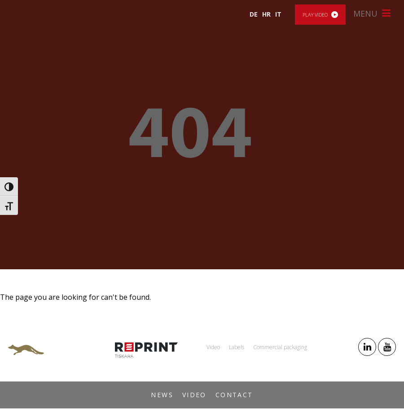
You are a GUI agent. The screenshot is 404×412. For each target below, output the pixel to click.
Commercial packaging (280, 347)
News (162, 394)
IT (278, 14)
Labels (236, 347)
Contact (234, 394)
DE (254, 14)
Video (194, 394)
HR (266, 14)
